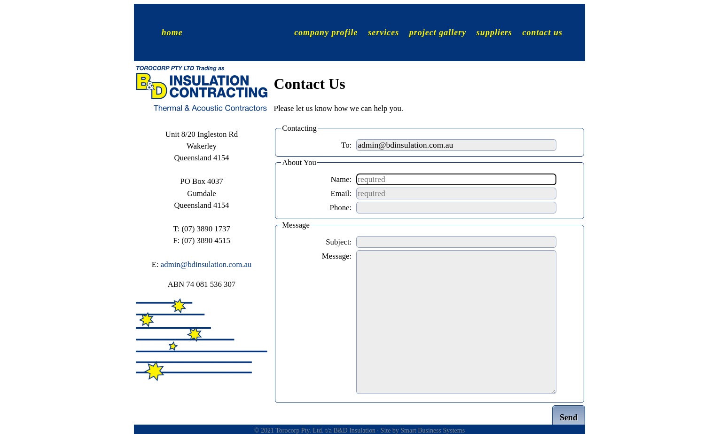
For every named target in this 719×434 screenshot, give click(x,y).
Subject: (339, 241)
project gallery (437, 32)
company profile (326, 32)
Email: (341, 193)
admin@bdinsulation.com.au (206, 264)
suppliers (494, 32)
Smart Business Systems (432, 430)
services (383, 32)
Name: (341, 179)
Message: (337, 256)
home (172, 32)
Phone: (341, 207)
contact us (542, 32)
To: (346, 145)
